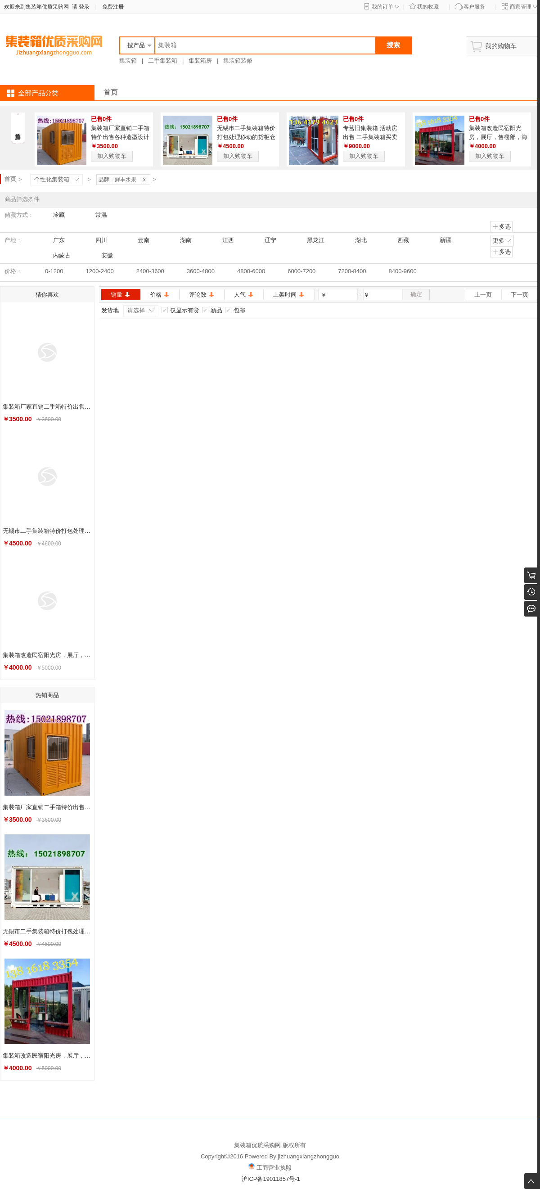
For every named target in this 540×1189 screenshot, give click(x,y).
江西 (224, 240)
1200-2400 (99, 271)
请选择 (136, 310)
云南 (139, 240)
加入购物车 (111, 156)
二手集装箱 (162, 60)
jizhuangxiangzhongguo (308, 1156)
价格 (160, 294)
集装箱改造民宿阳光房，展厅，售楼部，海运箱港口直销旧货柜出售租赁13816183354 (48, 655)
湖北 (357, 240)
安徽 (103, 255)
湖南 (182, 240)
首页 (111, 92)
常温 (97, 215)
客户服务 (474, 7)
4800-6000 (251, 271)
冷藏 (55, 215)
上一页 (483, 294)
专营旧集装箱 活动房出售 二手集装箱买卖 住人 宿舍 (370, 137)
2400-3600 (150, 271)
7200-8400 (352, 271)
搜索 (393, 45)
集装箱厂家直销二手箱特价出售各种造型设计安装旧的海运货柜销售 (120, 137)
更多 (503, 240)
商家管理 (520, 7)
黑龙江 (311, 240)
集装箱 (128, 60)
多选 (501, 226)
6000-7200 (301, 271)
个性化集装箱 (51, 179)
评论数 (202, 294)
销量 (121, 294)
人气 (244, 294)
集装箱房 (200, 60)
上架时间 (289, 294)
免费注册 (113, 7)
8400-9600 (403, 271)
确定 (416, 294)
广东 (55, 240)
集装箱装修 (237, 60)
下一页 (519, 294)
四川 (97, 240)
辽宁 (266, 240)
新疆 (441, 240)
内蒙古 (58, 255)
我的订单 (382, 7)
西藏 (399, 240)
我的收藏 (428, 7)
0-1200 (54, 271)
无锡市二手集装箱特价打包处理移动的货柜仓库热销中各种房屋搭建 (246, 137)
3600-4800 (201, 271)
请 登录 (79, 7)
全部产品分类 (38, 93)
